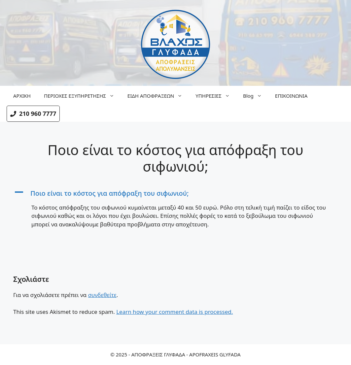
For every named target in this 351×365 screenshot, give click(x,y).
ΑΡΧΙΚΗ (22, 95)
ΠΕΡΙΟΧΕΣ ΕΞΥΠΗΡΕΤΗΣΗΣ (82, 96)
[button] (175, 193)
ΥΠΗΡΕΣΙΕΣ (215, 96)
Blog (255, 96)
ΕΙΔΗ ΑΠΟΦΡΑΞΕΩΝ (158, 96)
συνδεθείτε (102, 295)
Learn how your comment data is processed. (174, 311)
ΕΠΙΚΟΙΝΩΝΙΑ (291, 95)
